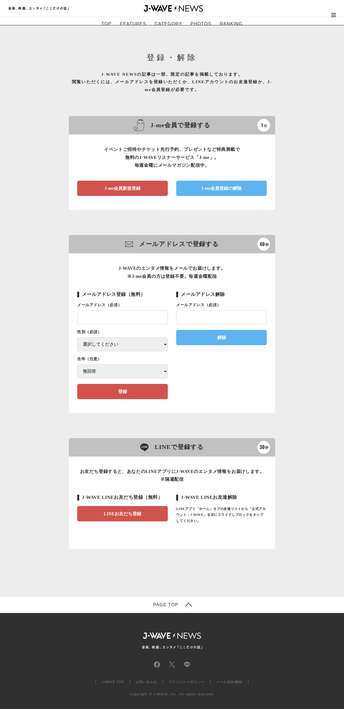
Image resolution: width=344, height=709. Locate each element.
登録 (122, 391)
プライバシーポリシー (187, 682)
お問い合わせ (146, 682)
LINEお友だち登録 (122, 513)
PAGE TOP (165, 605)
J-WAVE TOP (112, 682)
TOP (106, 23)
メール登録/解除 (229, 682)
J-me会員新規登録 (123, 188)
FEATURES (133, 23)
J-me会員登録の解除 (221, 188)
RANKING (231, 23)
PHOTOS (200, 23)
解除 (221, 337)
